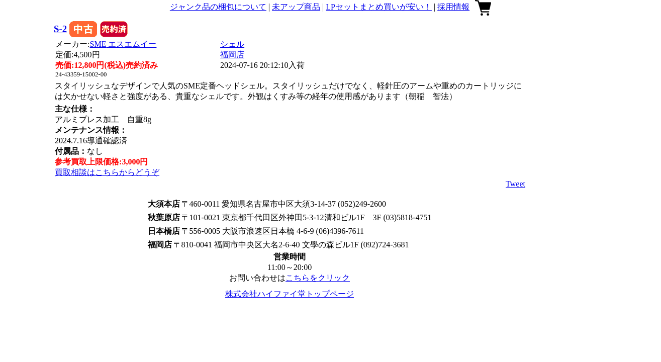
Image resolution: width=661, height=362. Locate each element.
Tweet (515, 183)
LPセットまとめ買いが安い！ (379, 7)
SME (123, 44)
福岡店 (232, 54)
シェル (232, 44)
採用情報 (453, 7)
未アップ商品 (296, 7)
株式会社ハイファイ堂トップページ (289, 294)
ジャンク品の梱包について (218, 7)
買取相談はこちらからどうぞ (107, 172)
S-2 (60, 29)
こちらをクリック (318, 278)
